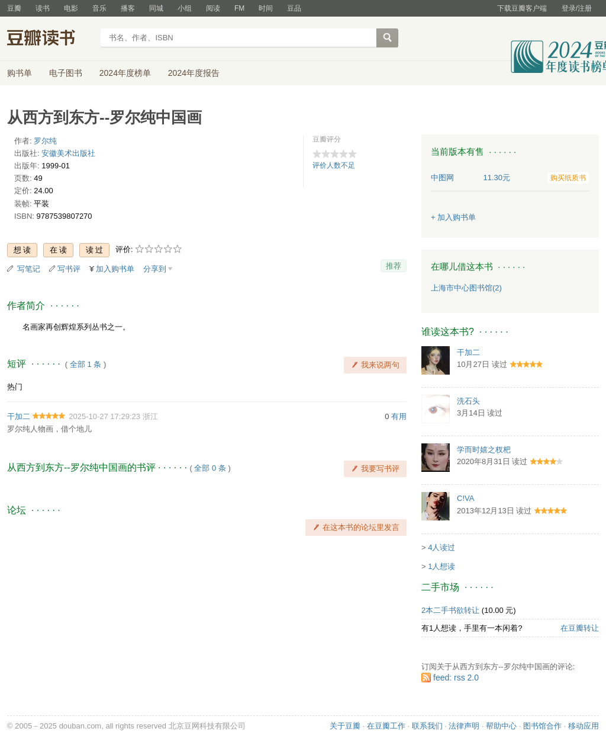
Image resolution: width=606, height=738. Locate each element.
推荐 (393, 265)
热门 (14, 386)
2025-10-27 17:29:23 (104, 416)
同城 (156, 8)
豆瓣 (14, 8)
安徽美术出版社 (68, 153)
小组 (185, 8)
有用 (399, 416)
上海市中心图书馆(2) (466, 287)
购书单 (19, 73)
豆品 (294, 8)
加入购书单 (115, 268)
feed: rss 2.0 (456, 677)
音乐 (99, 8)
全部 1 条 (85, 364)
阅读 (213, 8)
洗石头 (468, 401)
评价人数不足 (333, 165)
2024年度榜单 (125, 73)
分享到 (154, 268)
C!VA (465, 498)
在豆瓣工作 (386, 725)
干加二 (18, 416)
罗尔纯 (45, 140)
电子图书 (65, 73)
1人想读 (441, 566)
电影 (71, 8)
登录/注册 (577, 8)
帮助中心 (501, 725)
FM (239, 8)
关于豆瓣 (345, 725)
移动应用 (583, 725)
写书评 (68, 268)
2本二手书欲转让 (450, 610)
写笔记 (28, 268)
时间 (266, 8)
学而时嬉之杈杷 (484, 449)
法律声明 (464, 725)
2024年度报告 (194, 73)
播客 (128, 8)
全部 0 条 (209, 468)
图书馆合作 (542, 725)
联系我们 (427, 725)
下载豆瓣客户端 (522, 8)
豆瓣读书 (50, 39)
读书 (43, 8)
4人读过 (441, 547)
